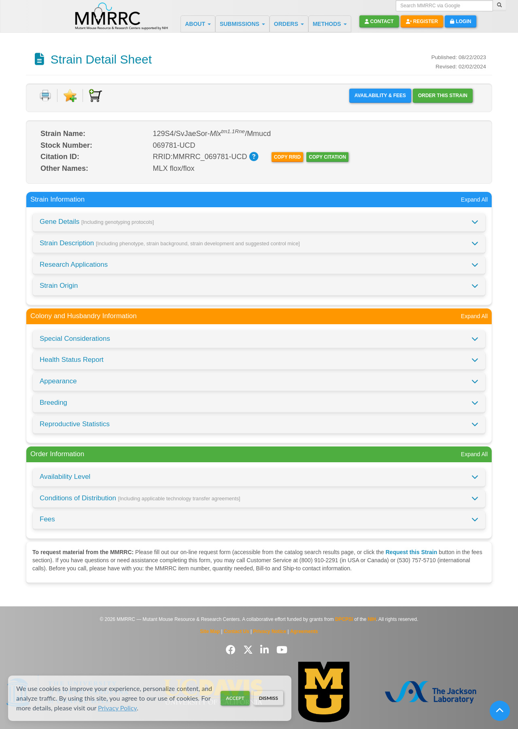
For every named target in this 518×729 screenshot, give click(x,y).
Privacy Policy (117, 708)
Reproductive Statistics (75, 424)
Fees (47, 519)
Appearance (58, 381)
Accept (235, 698)
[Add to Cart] (95, 95)
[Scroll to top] (500, 711)
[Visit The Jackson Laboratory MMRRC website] (430, 692)
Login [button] (460, 21)
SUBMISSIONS (242, 24)
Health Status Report (72, 359)
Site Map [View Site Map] (210, 631)
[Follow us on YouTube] (281, 649)
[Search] (499, 5)
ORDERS (289, 24)
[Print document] (45, 95)
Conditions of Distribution (140, 498)
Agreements (304, 631)
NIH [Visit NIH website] (372, 619)
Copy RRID (287, 157)
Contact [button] (379, 21)
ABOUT (198, 24)
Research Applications (74, 264)
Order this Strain (442, 95)
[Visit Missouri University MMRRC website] (324, 692)
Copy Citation (327, 157)
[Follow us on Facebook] (232, 649)
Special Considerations (75, 338)
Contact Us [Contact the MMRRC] (236, 631)
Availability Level (65, 476)
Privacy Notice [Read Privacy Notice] (269, 631)
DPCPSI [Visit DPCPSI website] (344, 619)
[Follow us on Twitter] (249, 649)
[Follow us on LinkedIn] (266, 649)
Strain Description (170, 243)
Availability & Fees (380, 95)
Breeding (53, 402)
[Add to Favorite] (70, 95)
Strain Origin (59, 285)
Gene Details (97, 221)
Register (422, 21)
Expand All (474, 199)
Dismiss (268, 698)
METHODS (330, 24)
